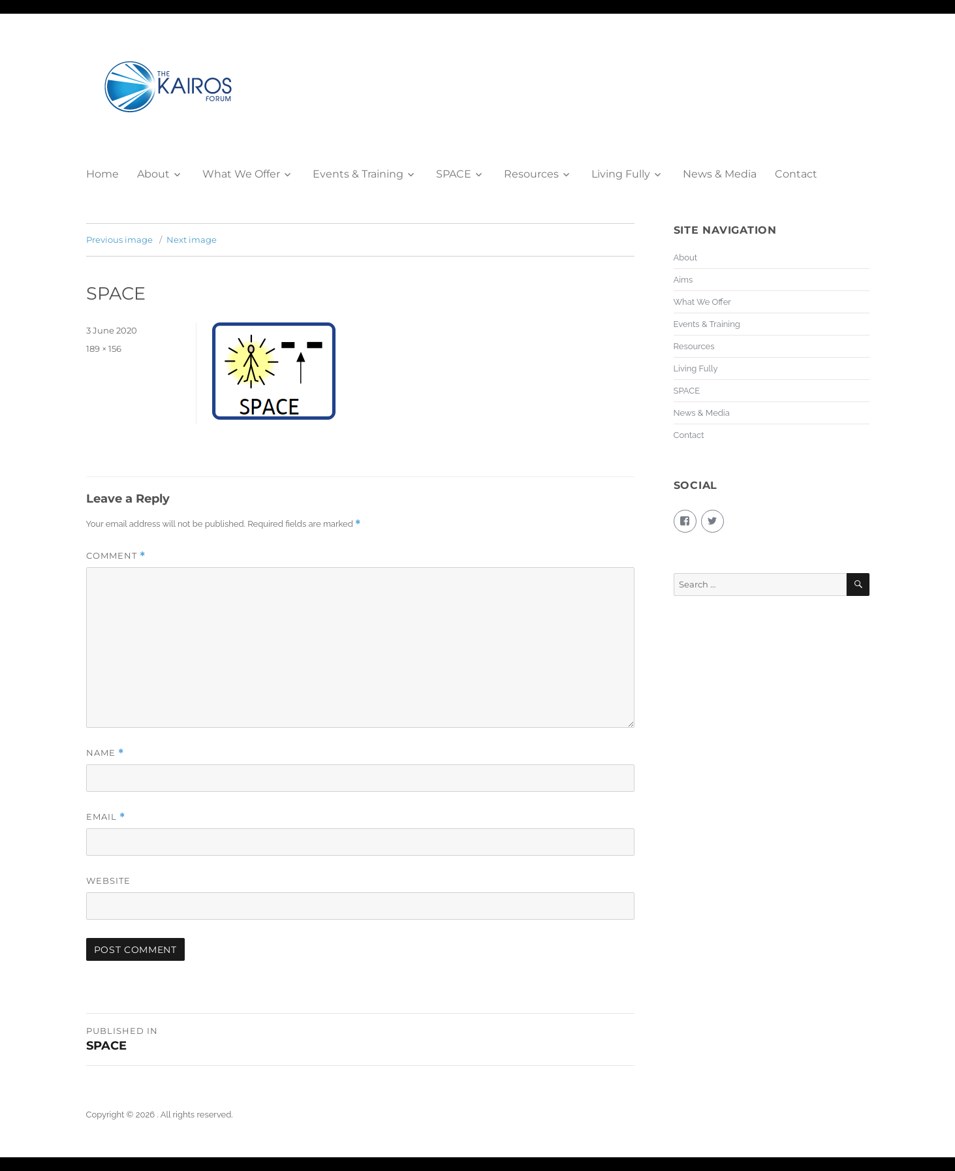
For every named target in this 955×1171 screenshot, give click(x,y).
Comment (116, 555)
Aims (683, 280)
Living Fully (620, 174)
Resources (531, 174)
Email (105, 816)
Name (105, 752)
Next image (191, 239)
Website (108, 880)
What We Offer (241, 174)
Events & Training (358, 174)
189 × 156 (103, 348)
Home (102, 174)
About (153, 174)
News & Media (720, 174)
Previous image (119, 239)
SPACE (453, 174)
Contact (796, 174)
